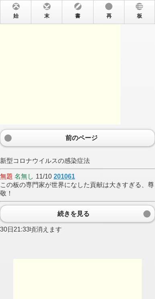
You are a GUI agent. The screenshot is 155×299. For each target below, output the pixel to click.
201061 (64, 176)
